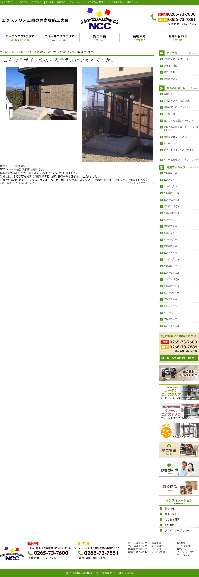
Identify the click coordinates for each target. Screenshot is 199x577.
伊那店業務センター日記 (176, 59)
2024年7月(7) (170, 312)
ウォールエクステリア (138, 546)
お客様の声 (157, 546)
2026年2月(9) (170, 186)
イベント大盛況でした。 (139, 183)
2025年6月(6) (170, 239)
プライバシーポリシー (177, 530)
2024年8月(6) (170, 306)
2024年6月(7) (170, 319)
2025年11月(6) (171, 206)
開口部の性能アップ (137, 549)
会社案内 (170, 525)
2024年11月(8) (171, 286)
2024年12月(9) (171, 279)
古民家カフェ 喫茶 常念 (177, 100)
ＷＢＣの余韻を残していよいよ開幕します (181, 128)
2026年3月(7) (170, 179)
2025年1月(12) (171, 272)
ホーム (3, 51)
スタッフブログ (17, 51)
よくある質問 (172, 519)
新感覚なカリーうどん (175, 136)
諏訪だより (169, 72)
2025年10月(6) (171, 213)
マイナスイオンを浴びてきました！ (180, 151)
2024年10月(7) (171, 292)
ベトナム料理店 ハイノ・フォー (181, 159)
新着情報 (170, 508)
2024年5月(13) (171, 326)
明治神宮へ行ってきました (177, 107)
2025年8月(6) (170, 226)
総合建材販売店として (138, 552)
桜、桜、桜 (169, 114)
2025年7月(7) (170, 233)
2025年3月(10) (171, 259)
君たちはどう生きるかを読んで (18, 183)
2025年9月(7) (170, 219)
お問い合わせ (183, 549)
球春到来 (168, 94)
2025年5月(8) (170, 246)
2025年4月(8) (170, 252)
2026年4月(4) (170, 173)
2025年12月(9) (171, 199)
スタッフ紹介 (172, 514)
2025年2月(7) (170, 266)
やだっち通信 (35, 51)
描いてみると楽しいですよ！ (179, 120)
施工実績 (156, 543)
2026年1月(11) (171, 193)
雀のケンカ (169, 143)
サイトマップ (183, 555)
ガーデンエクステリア (138, 543)
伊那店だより (170, 79)
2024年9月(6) (170, 299)
